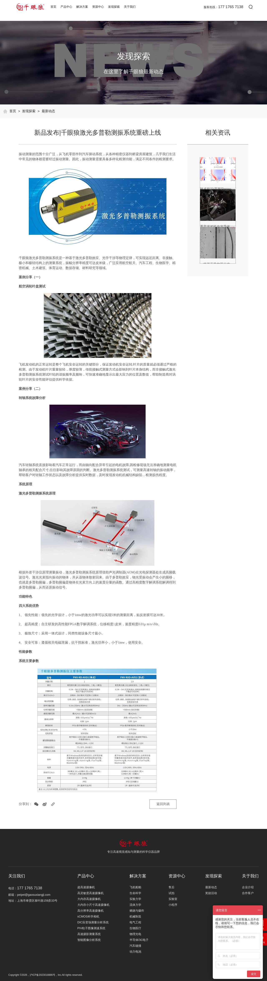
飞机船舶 (135, 887)
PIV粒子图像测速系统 (91, 928)
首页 (53, 6)
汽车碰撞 (135, 945)
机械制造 (135, 916)
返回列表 (163, 804)
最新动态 (48, 111)
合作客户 (248, 893)
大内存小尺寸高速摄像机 (93, 904)
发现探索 (114, 6)
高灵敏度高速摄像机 (90, 893)
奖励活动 (211, 893)
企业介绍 (248, 887)
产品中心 (66, 6)
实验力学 (135, 899)
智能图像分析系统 (89, 940)
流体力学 (135, 904)
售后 (171, 887)
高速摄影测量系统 (89, 934)
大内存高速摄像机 (89, 899)
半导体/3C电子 (139, 940)
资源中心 (98, 6)
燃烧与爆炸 (137, 910)
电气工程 (135, 922)
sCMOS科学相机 (88, 916)
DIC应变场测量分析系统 (93, 922)
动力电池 (135, 951)
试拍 (171, 893)
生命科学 (135, 893)
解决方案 (82, 6)
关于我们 (130, 6)
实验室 (173, 899)
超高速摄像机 (86, 887)
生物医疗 (135, 928)
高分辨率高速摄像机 (90, 910)
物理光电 (135, 934)
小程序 (173, 904)
